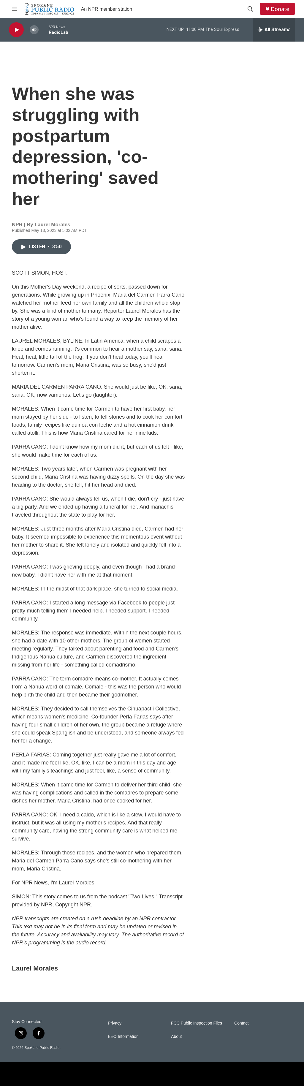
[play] (16, 29)
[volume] (34, 30)
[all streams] (274, 30)
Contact (241, 1023)
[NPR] (56, 1074)
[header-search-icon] (250, 9)
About (176, 1036)
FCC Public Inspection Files (196, 1023)
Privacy (114, 1023)
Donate (280, 9)
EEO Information (123, 1036)
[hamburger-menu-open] (14, 9)
